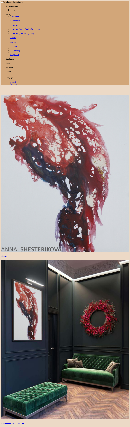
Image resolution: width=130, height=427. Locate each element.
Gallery (8, 14)
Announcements (12, 6)
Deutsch (13, 84)
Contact (9, 72)
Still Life (13, 46)
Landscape (14, 25)
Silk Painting (15, 50)
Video (8, 63)
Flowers (13, 42)
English (13, 82)
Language (9, 78)
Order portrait (11, 10)
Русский (13, 80)
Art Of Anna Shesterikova (13, 2)
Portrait (13, 38)
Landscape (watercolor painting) (22, 33)
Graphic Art (14, 55)
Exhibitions (10, 59)
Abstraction (14, 17)
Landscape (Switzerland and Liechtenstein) (26, 29)
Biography (10, 67)
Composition (15, 21)
